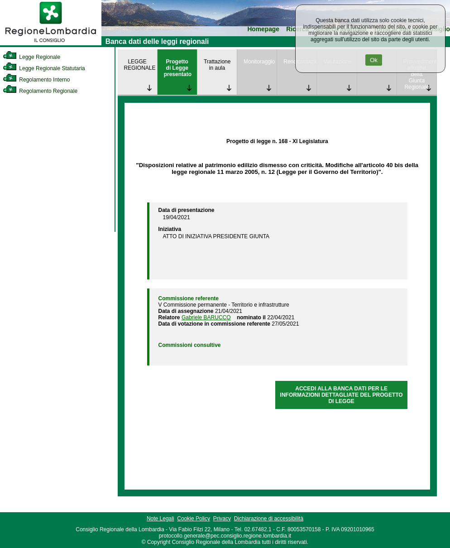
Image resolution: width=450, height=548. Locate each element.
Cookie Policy (193, 518)
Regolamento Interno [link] (36, 80)
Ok (374, 60)
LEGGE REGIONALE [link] (140, 64)
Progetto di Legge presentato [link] (177, 67)
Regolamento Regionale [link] (40, 91)
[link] (50, 43)
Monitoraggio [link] (259, 61)
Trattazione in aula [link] (217, 64)
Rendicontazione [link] (299, 61)
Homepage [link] (263, 29)
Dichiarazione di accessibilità (268, 518)
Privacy (222, 518)
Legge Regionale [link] (31, 57)
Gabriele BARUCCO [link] (206, 317)
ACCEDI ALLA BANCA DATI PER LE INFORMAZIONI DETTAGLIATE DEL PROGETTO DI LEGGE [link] (341, 394)
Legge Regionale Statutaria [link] (44, 68)
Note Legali (160, 518)
